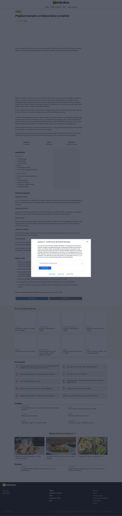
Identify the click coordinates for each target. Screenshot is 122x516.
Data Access (61, 274)
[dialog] (61, 258)
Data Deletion (52, 274)
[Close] (87, 241)
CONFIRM (46, 268)
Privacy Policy (69, 274)
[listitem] (61, 263)
